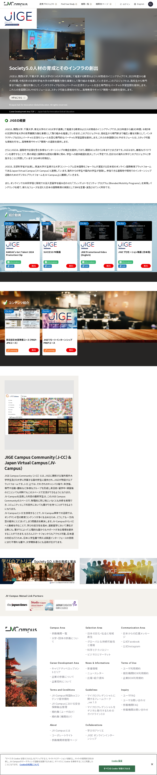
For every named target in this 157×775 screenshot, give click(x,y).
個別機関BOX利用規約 (136, 673)
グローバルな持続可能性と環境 (101, 643)
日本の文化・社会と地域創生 (100, 635)
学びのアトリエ (95, 730)
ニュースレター (95, 673)
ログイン (125, 4)
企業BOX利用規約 (133, 678)
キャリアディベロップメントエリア (65, 670)
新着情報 (92, 668)
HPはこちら (18, 97)
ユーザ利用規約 (132, 668)
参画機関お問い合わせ (135, 709)
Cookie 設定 (117, 761)
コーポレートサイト (62, 735)
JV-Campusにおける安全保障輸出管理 (66, 705)
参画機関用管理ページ (64, 740)
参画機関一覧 (59, 633)
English (139, 4)
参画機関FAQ (130, 705)
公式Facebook (131, 641)
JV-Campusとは (61, 730)
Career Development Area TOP (21, 111)
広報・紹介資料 (95, 678)
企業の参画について (63, 676)
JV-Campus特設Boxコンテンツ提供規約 (66, 697)
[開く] (48, 4)
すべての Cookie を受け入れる (117, 768)
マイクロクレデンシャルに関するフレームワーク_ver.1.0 (101, 699)
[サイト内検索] (150, 4)
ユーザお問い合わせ (134, 700)
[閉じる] (152, 764)
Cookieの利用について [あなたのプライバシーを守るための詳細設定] (29, 764)
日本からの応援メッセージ (136, 635)
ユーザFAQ (129, 695)
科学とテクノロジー (98, 650)
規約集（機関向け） (62, 716)
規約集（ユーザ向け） (63, 711)
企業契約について (62, 681)
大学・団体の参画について (65, 640)
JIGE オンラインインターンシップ (101, 737)
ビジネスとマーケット (99, 654)
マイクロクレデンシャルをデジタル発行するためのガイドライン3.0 (101, 711)
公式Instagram (131, 646)
